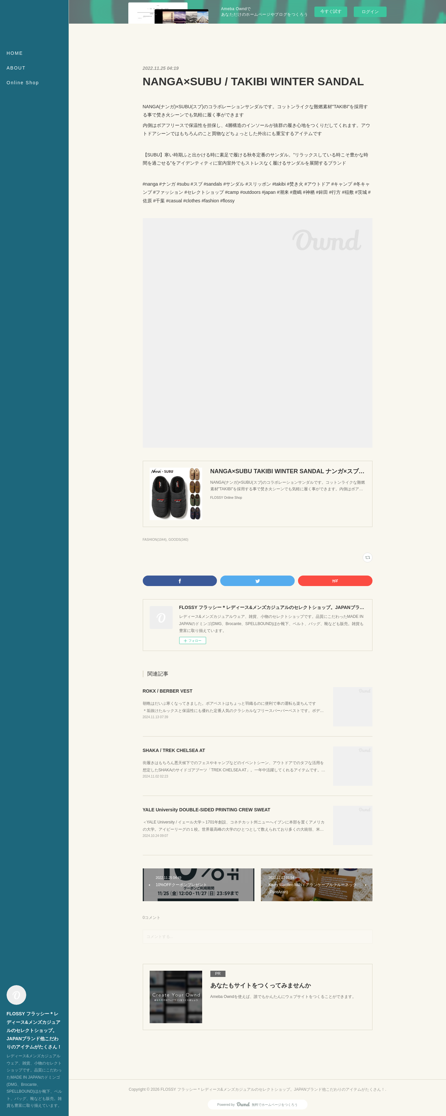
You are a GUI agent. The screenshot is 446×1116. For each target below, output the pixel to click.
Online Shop (23, 82)
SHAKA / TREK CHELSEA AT (174, 750)
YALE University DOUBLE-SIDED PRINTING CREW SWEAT (206, 809)
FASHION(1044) (155, 539)
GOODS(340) (178, 539)
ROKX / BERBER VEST (168, 691)
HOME (15, 53)
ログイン (370, 11)
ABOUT (16, 68)
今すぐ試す (331, 11)
